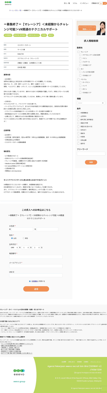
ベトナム (84, 79)
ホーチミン (86, 82)
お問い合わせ (68, 361)
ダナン (84, 89)
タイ (82, 69)
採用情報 (76, 361)
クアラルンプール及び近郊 (91, 55)
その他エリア (86, 65)
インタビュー (80, 3)
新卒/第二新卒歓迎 (87, 120)
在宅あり (83, 130)
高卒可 (83, 144)
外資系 (83, 137)
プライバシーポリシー (95, 361)
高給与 (83, 133)
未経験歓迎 (84, 113)
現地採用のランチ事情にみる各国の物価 (11, 351)
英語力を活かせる (86, 127)
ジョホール (86, 62)
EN (100, 3)
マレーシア (84, 52)
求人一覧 (63, 3)
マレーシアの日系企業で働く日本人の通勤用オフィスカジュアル (17, 343)
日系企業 (83, 140)
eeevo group (19, 381)
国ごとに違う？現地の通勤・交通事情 (10, 349)
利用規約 (35, 281)
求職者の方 (91, 3)
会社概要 (59, 361)
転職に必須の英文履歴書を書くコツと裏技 (11, 345)
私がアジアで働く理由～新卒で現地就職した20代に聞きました (16, 353)
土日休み (83, 116)
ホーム (11, 10)
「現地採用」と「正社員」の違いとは (10, 347)
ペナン (84, 58)
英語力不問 (84, 123)
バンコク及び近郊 (88, 72)
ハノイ (84, 86)
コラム (71, 3)
